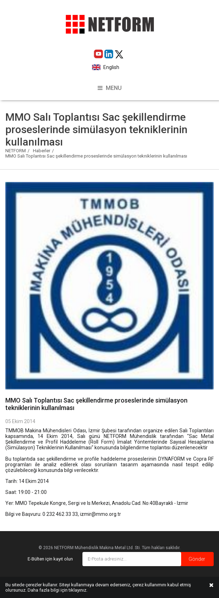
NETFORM (15, 150)
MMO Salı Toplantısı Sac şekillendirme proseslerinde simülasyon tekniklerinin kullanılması (96, 156)
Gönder (197, 559)
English (110, 67)
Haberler (41, 150)
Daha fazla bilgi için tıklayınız (57, 590)
